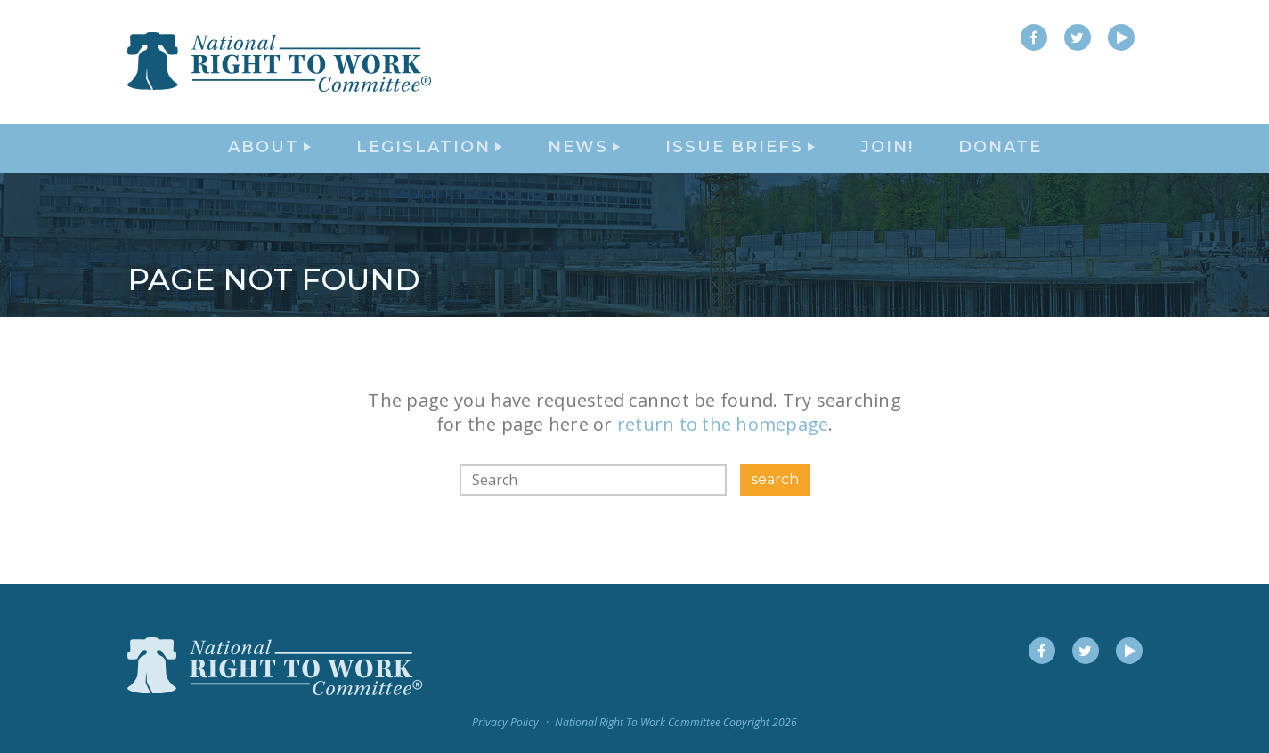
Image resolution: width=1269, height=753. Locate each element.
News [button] (584, 156)
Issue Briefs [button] (740, 156)
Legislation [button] (429, 156)
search (775, 496)
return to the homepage (723, 442)
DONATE (1000, 156)
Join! (887, 156)
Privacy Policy (505, 722)
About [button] (269, 156)
